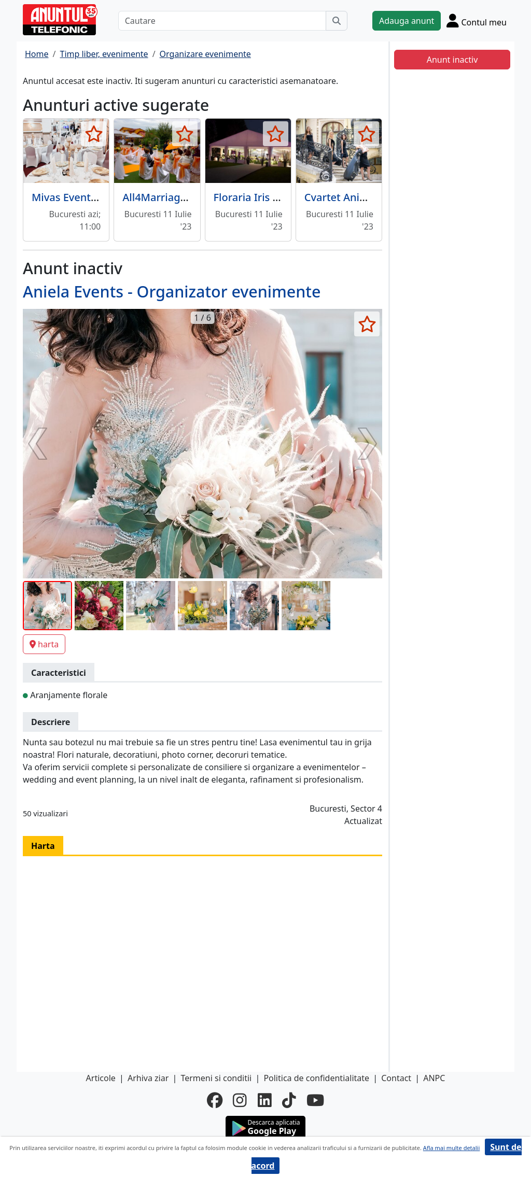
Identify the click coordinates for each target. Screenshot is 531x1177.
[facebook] (214, 1100)
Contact (396, 1078)
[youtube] (315, 1100)
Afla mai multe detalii (451, 1148)
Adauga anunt (406, 20)
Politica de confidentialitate (316, 1078)
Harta (43, 846)
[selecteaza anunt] (93, 133)
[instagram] (240, 1100)
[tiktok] (289, 1100)
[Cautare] (222, 21)
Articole (101, 1078)
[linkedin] (265, 1100)
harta (44, 644)
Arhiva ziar (148, 1078)
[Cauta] (336, 21)
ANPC (434, 1078)
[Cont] (476, 20)
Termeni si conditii (215, 1078)
